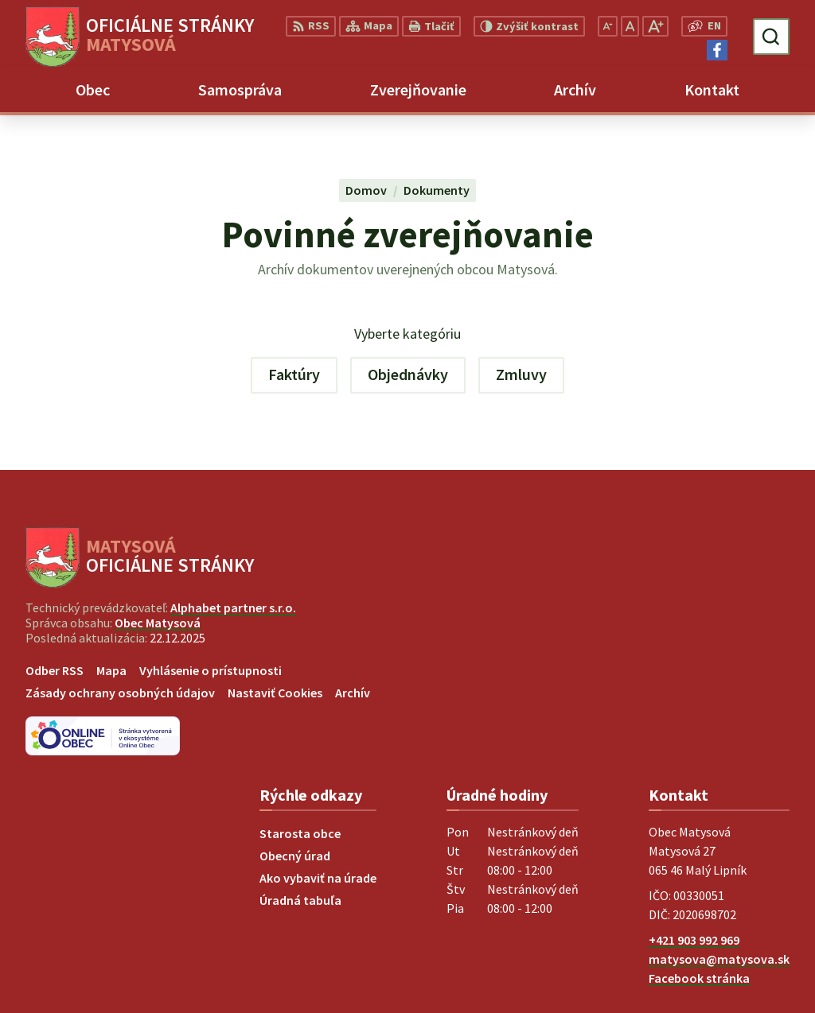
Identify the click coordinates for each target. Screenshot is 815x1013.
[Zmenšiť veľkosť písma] (608, 26)
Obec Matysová (158, 623)
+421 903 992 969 (694, 940)
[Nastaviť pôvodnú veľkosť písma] (630, 26)
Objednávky (408, 374)
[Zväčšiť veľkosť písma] (655, 26)
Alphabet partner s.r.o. (233, 607)
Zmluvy (521, 374)
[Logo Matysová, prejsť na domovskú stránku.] (139, 36)
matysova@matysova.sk (719, 959)
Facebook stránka (699, 978)
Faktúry (294, 374)
